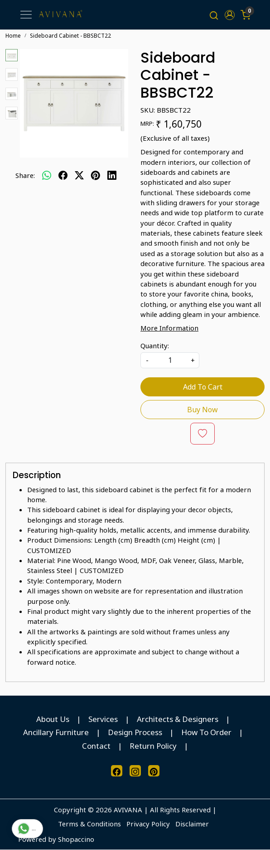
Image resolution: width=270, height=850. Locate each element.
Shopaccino (76, 839)
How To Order (206, 732)
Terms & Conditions (89, 823)
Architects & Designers (177, 719)
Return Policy (153, 746)
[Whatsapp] (47, 175)
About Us (52, 719)
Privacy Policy (148, 823)
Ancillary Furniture (56, 732)
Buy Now (202, 410)
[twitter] (79, 175)
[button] (229, 15)
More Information (169, 328)
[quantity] (169, 360)
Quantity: (154, 345)
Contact (96, 746)
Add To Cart (202, 387)
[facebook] (63, 175)
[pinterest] (95, 175)
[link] (214, 15)
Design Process (135, 732)
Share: (25, 175)
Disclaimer (192, 823)
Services (103, 719)
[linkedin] (112, 175)
